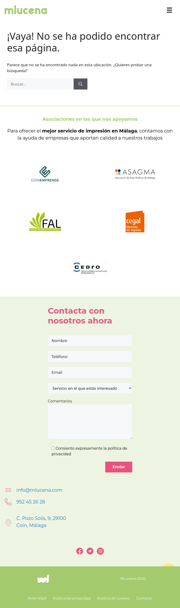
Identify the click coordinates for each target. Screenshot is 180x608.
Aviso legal (37, 598)
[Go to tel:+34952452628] (90, 501)
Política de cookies (113, 598)
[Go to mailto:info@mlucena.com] (90, 490)
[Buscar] (80, 84)
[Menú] (169, 10)
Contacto (144, 598)
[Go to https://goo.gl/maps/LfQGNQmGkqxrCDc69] (90, 523)
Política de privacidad (72, 598)
